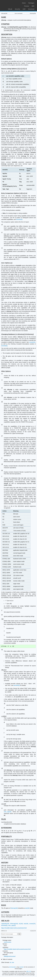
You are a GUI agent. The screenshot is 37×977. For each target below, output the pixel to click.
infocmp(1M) (14, 908)
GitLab (10, 9)
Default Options (6, 58)
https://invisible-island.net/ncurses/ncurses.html (17, 949)
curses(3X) (32, 342)
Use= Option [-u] (6, 263)
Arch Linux (10, 3)
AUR (24, 9)
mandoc (21, 967)
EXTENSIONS (6, 828)
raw (13, 962)
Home (24, 3)
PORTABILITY (6, 836)
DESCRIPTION (6, 34)
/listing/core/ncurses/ (10, 956)
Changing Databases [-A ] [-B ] (17, 334)
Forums (26, 6)
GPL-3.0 (28, 971)
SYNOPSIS (5, 24)
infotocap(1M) (14, 923)
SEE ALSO (5, 921)
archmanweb (12, 967)
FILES (3, 819)
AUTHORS (5, 912)
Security (17, 9)
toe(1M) (27, 908)
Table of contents (7, 959)
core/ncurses (7, 942)
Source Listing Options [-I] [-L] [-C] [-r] (14, 68)
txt (10, 962)
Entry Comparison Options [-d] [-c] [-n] (14, 193)
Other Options (6, 371)
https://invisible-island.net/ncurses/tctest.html (14, 928)
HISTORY (4, 863)
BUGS (3, 905)
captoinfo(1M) (5, 923)
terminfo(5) (19, 219)
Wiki (33, 6)
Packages (31, 3)
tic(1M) (21, 923)
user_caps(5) (7, 811)
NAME (3, 17)
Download (31, 9)
